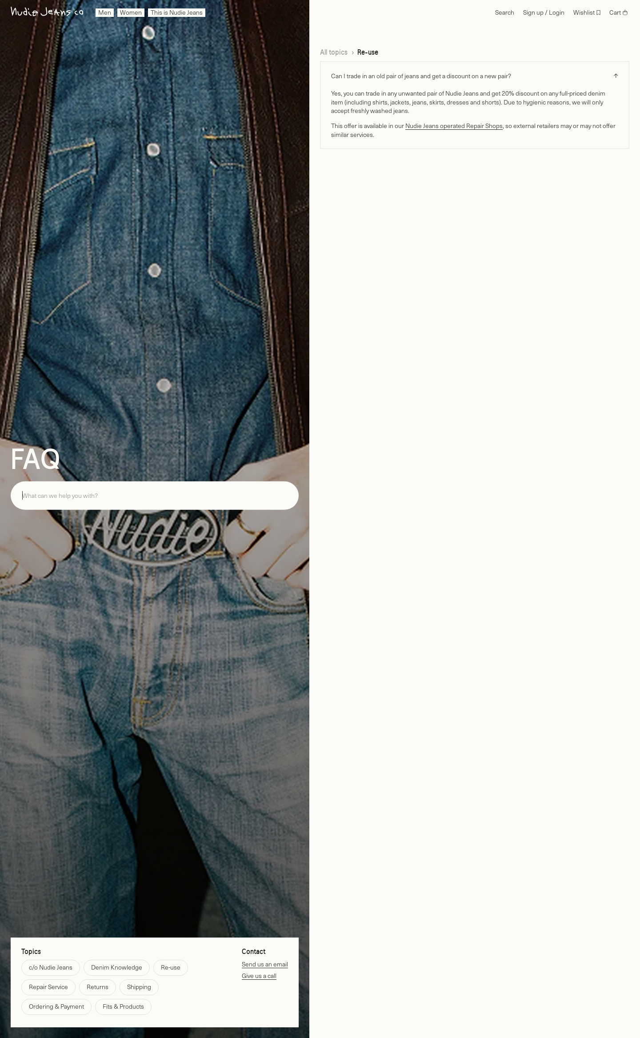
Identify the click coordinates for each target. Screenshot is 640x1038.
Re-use (367, 52)
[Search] (504, 12)
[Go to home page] (47, 13)
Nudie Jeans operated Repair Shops (454, 125)
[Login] (543, 12)
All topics (334, 52)
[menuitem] (105, 12)
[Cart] (618, 12)
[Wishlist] (587, 12)
